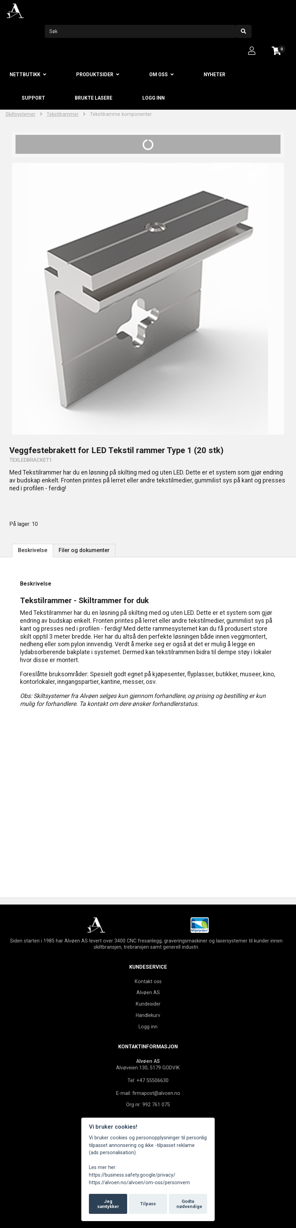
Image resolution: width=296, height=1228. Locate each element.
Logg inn (153, 98)
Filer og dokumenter (84, 550)
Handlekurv (148, 1015)
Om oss (158, 74)
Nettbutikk (25, 74)
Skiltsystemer (20, 114)
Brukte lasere (93, 98)
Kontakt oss (148, 981)
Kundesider (148, 1004)
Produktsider (94, 74)
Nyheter (214, 74)
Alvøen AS (148, 992)
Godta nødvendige (189, 1204)
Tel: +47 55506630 (148, 1080)
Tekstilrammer (63, 114)
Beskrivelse (32, 550)
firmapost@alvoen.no (156, 1093)
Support (33, 98)
